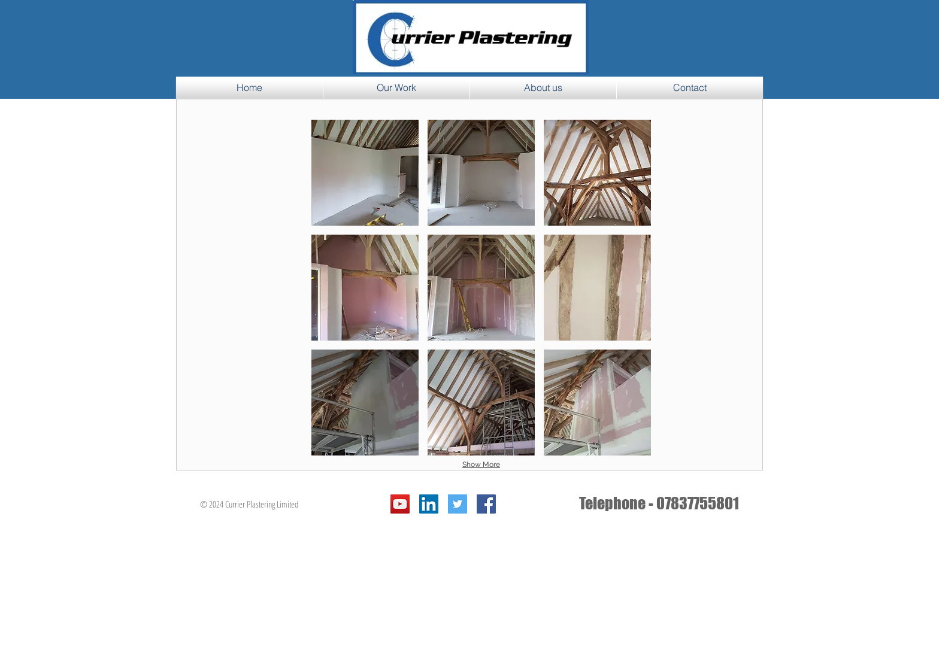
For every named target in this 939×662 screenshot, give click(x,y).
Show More (481, 464)
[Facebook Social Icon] (486, 504)
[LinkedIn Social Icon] (428, 504)
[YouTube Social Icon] (400, 504)
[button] (365, 173)
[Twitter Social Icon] (457, 504)
